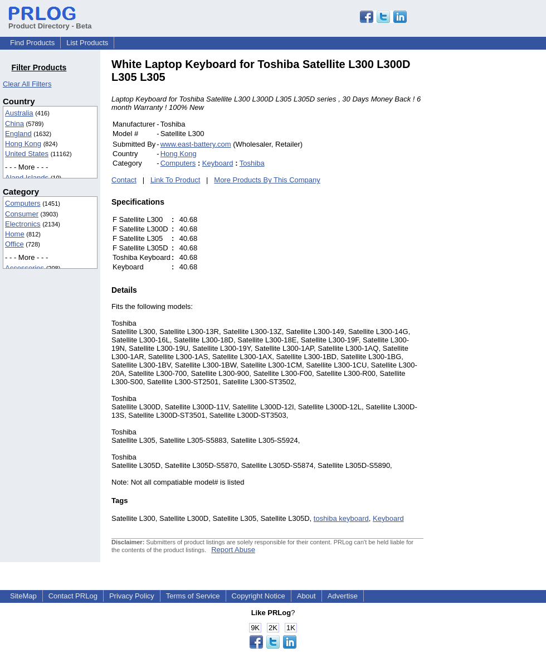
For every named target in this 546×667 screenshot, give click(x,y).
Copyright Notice (258, 596)
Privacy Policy (131, 596)
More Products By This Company (267, 180)
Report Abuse (233, 549)
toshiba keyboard (341, 518)
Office (14, 244)
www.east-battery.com (195, 144)
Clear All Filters (27, 84)
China (14, 123)
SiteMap (23, 596)
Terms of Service (193, 596)
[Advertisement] (498, 225)
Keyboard (217, 163)
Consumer (21, 214)
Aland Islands (26, 177)
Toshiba (252, 163)
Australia (19, 113)
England (18, 133)
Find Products (32, 42)
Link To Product (175, 180)
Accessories (24, 268)
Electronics (23, 224)
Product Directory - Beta (50, 21)
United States (26, 153)
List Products (87, 42)
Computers (23, 203)
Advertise (343, 596)
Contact (123, 180)
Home (15, 234)
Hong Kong (23, 143)
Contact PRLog (73, 596)
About (306, 596)
